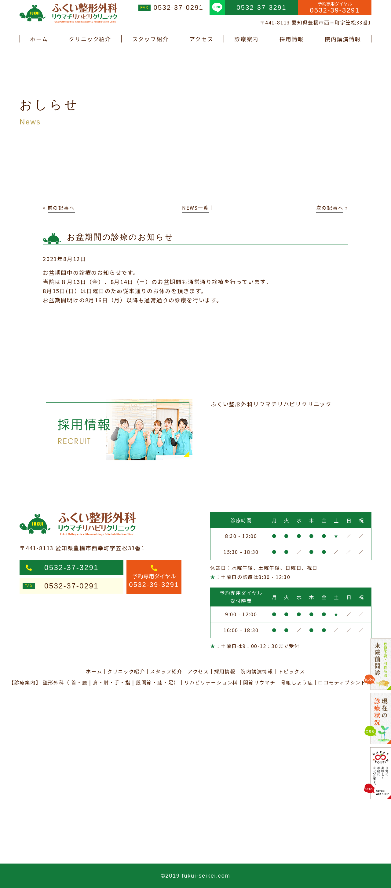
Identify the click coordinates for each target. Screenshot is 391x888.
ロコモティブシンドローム (350, 682)
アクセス (201, 39)
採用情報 (292, 39)
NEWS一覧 (195, 207)
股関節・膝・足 (155, 682)
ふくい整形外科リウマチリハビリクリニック (271, 404)
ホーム (39, 39)
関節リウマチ (259, 682)
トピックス (291, 671)
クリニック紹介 (90, 39)
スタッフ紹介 (150, 39)
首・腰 (79, 682)
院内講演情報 (343, 39)
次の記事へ (329, 207)
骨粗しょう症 (297, 682)
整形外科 (53, 682)
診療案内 (246, 39)
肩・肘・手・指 (111, 682)
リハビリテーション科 (211, 682)
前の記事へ (61, 207)
